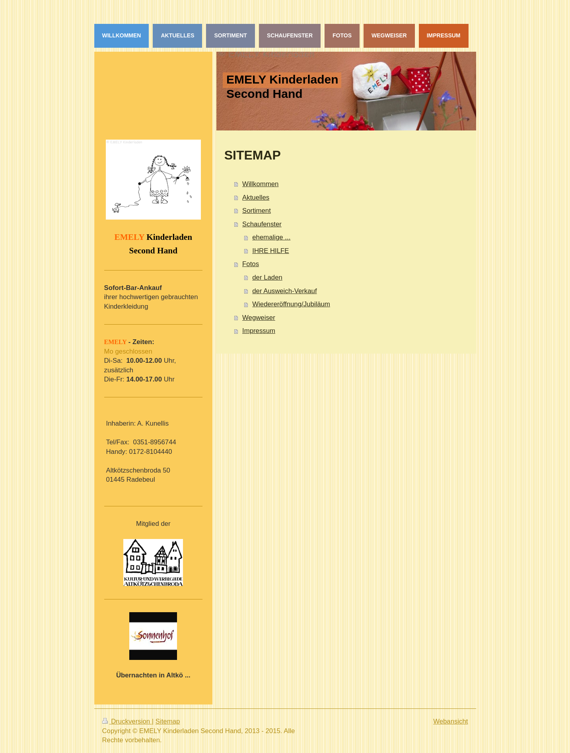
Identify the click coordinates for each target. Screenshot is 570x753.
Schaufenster (262, 224)
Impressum (258, 331)
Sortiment (256, 210)
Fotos (250, 264)
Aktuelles (255, 197)
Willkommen (260, 184)
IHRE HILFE (270, 251)
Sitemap (168, 721)
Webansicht (450, 721)
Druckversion (127, 721)
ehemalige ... (271, 237)
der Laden (267, 277)
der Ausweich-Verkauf (284, 291)
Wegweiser (258, 317)
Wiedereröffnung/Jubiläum (291, 304)
